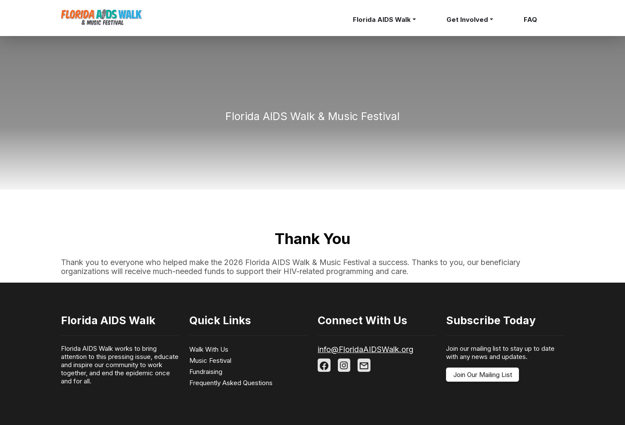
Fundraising (205, 372)
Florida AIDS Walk (382, 19)
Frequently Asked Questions (231, 383)
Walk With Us (208, 349)
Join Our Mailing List (482, 375)
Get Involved (467, 19)
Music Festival (210, 360)
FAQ (530, 19)
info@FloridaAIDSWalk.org (365, 349)
